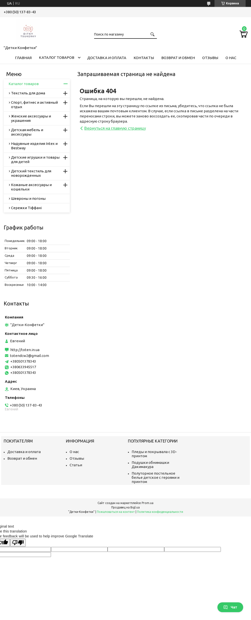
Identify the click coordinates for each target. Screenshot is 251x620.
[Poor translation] (18, 543)
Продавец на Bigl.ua (125, 507)
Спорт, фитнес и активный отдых (34, 104)
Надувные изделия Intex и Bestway (34, 145)
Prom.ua (147, 503)
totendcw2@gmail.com (29, 356)
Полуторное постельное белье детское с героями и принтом (155, 477)
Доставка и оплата (106, 58)
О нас (231, 58)
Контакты (144, 58)
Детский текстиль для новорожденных (31, 173)
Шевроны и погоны (28, 198)
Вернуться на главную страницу (115, 128)
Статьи (76, 465)
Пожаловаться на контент (116, 511)
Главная (23, 58)
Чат (230, 607)
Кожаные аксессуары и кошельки (31, 187)
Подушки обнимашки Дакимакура (150, 464)
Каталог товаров (56, 57)
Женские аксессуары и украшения (31, 118)
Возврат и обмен (178, 58)
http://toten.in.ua (24, 350)
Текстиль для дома (28, 93)
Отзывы (210, 58)
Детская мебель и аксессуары (27, 132)
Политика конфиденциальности (160, 511)
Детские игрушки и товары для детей (35, 159)
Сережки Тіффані (26, 208)
